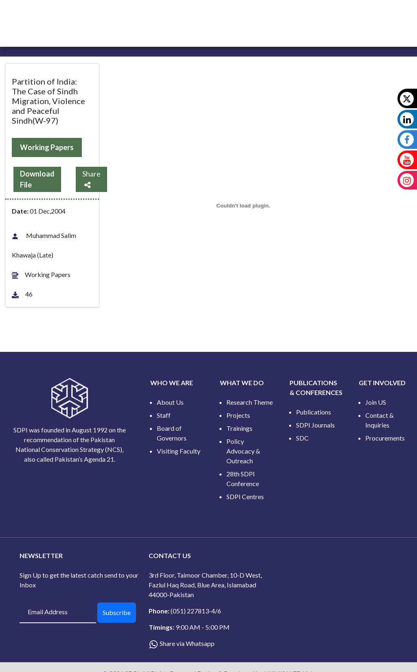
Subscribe (117, 612)
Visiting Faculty (178, 451)
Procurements (385, 438)
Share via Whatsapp (187, 643)
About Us (170, 402)
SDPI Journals (315, 425)
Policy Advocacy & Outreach (243, 451)
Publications (313, 412)
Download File (37, 179)
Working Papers (47, 147)
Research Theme (249, 402)
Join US (375, 402)
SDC (302, 438)
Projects (238, 415)
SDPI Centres (245, 496)
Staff (164, 415)
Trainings (239, 428)
